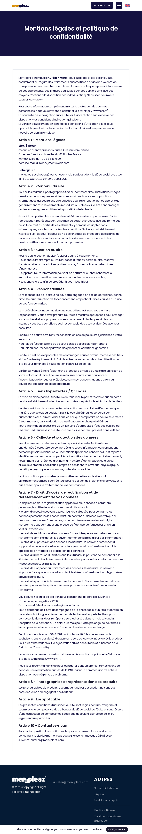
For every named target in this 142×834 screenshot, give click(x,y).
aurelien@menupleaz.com (52, 163)
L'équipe (99, 794)
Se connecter (102, 5)
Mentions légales (104, 810)
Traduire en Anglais (106, 800)
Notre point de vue (106, 788)
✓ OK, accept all (117, 829)
